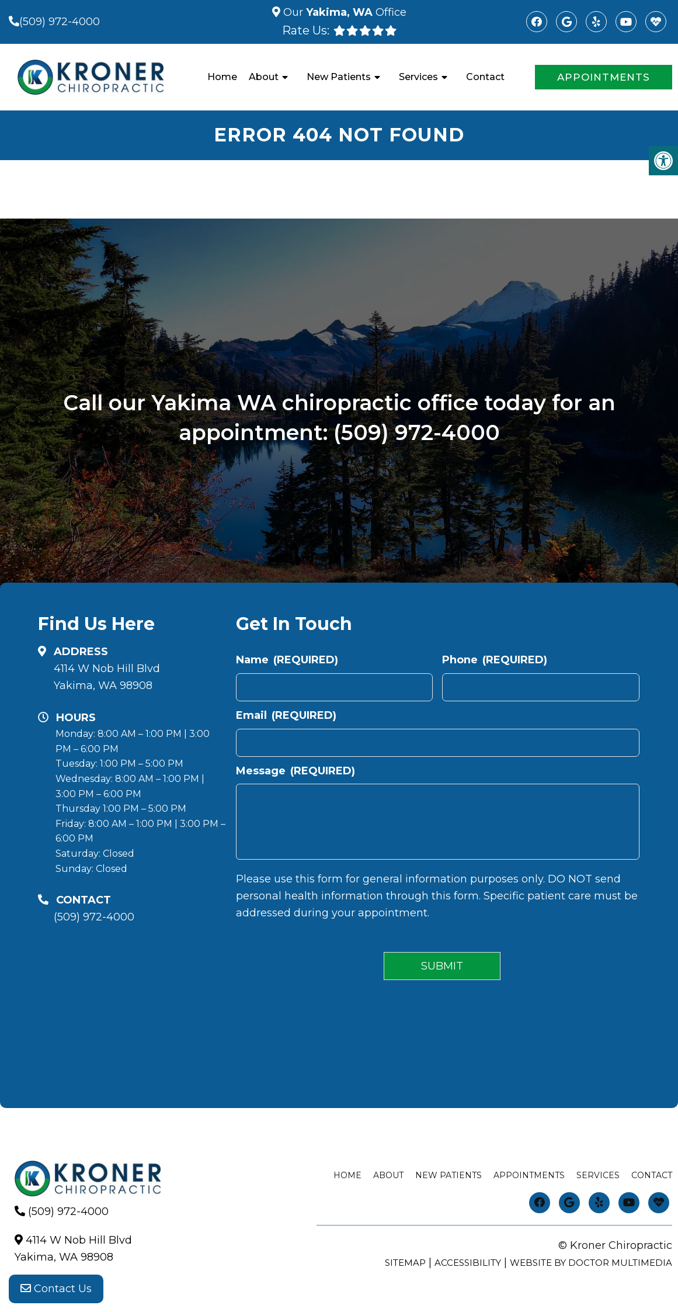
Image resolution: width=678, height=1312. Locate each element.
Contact (485, 76)
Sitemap (405, 1262)
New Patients (339, 76)
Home (222, 76)
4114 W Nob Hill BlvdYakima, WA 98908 (107, 677)
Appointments (603, 77)
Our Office (343, 12)
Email (286, 715)
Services (418, 76)
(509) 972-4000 (59, 21)
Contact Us (56, 1288)
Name (287, 659)
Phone (494, 659)
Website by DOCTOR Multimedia (591, 1262)
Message (295, 770)
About (264, 76)
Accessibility (467, 1262)
